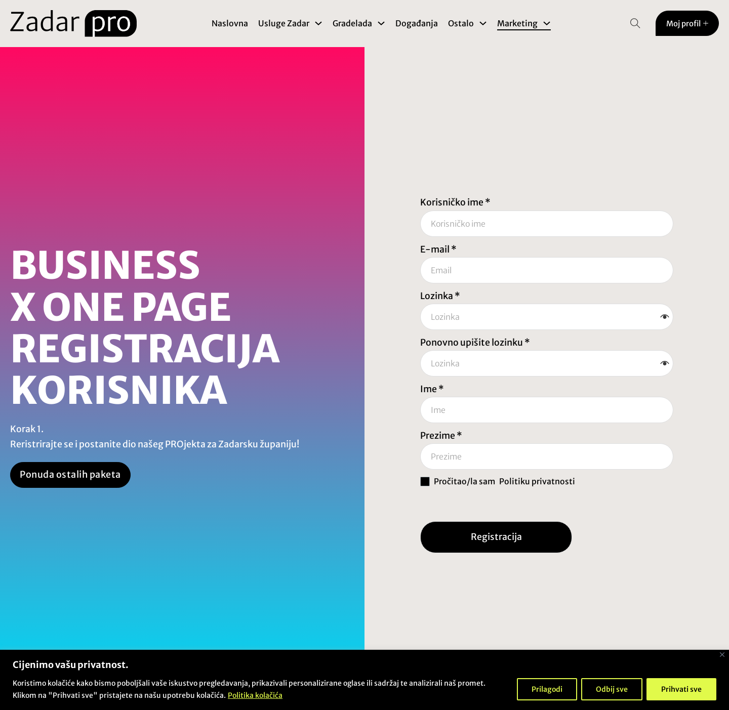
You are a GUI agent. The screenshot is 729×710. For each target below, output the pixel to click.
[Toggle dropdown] (318, 23)
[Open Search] (635, 23)
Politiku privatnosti (537, 481)
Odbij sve (612, 689)
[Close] (722, 654)
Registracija (496, 536)
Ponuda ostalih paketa (70, 474)
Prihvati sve (681, 689)
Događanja (416, 23)
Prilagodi (547, 689)
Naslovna (230, 23)
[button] (665, 317)
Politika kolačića (255, 695)
